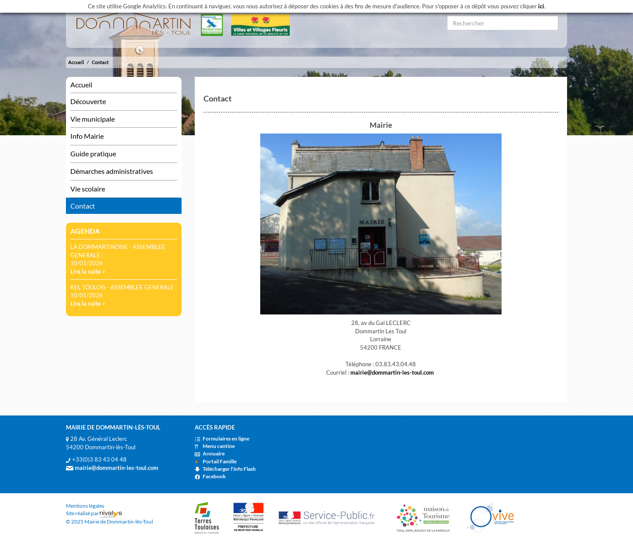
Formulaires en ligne (222, 438)
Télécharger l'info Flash (225, 469)
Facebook (210, 476)
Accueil (76, 62)
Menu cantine (215, 446)
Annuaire (210, 453)
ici (541, 6)
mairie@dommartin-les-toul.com (392, 372)
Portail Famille (215, 461)
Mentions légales (85, 505)
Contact (100, 62)
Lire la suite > (88, 271)
